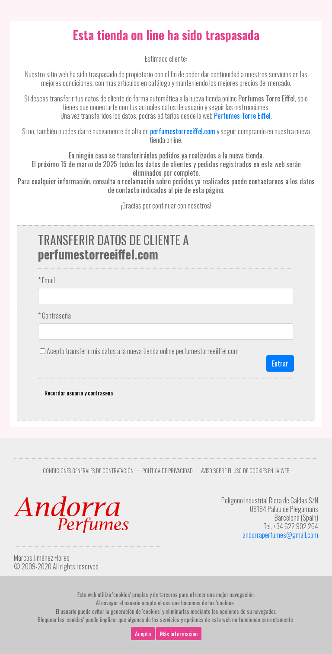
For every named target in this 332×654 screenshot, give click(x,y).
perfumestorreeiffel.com (182, 131)
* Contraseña (54, 315)
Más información (179, 633)
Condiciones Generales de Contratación (88, 471)
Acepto (143, 633)
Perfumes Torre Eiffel (242, 116)
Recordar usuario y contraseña (77, 392)
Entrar (280, 363)
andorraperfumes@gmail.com (280, 535)
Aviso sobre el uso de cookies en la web (245, 471)
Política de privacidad (167, 471)
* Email (46, 280)
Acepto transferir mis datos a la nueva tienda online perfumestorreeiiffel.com (143, 351)
